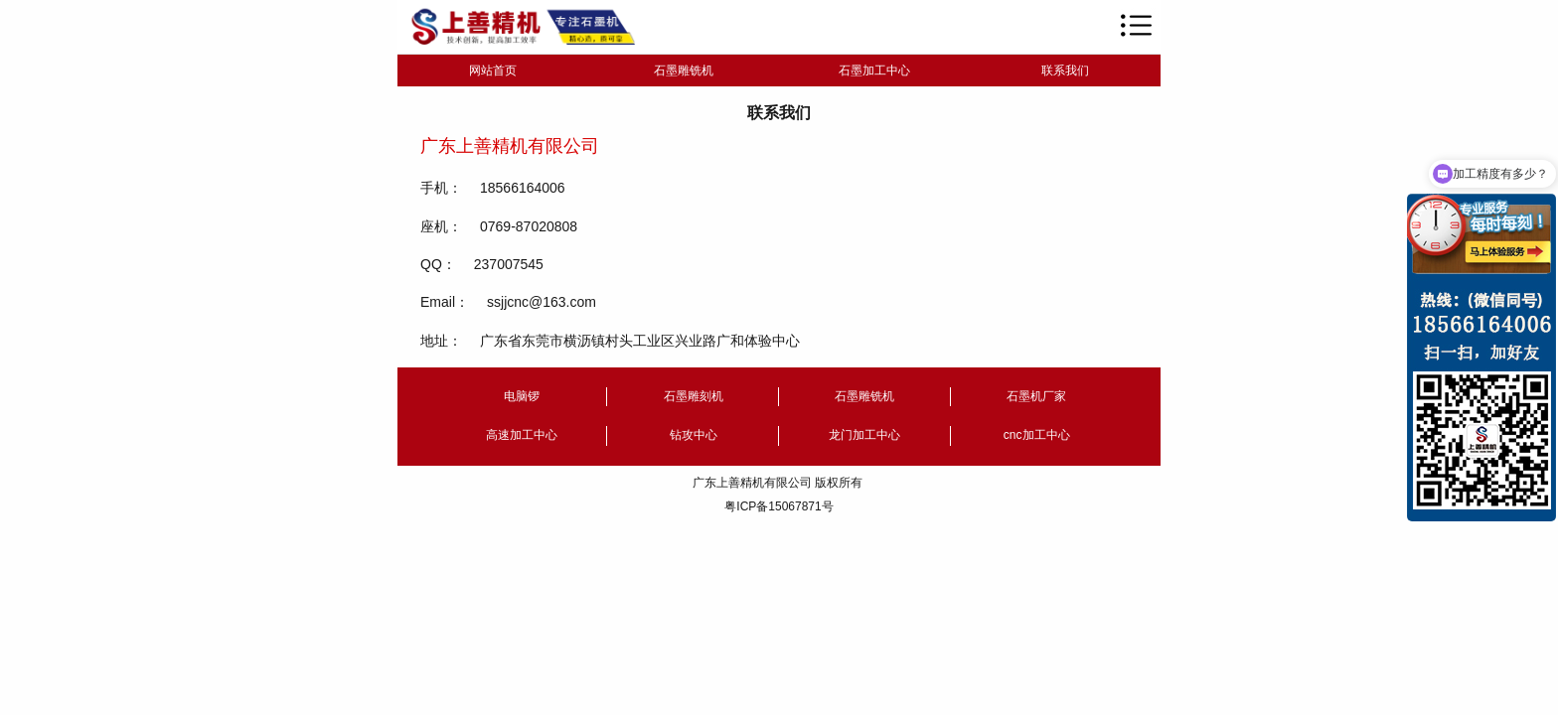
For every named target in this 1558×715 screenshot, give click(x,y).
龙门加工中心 (864, 435)
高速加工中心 (521, 435)
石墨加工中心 (874, 70)
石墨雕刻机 (693, 396)
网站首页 (493, 70)
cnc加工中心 (1037, 435)
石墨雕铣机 (683, 70)
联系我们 (1065, 70)
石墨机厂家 (1036, 396)
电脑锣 (522, 396)
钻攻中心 (693, 435)
